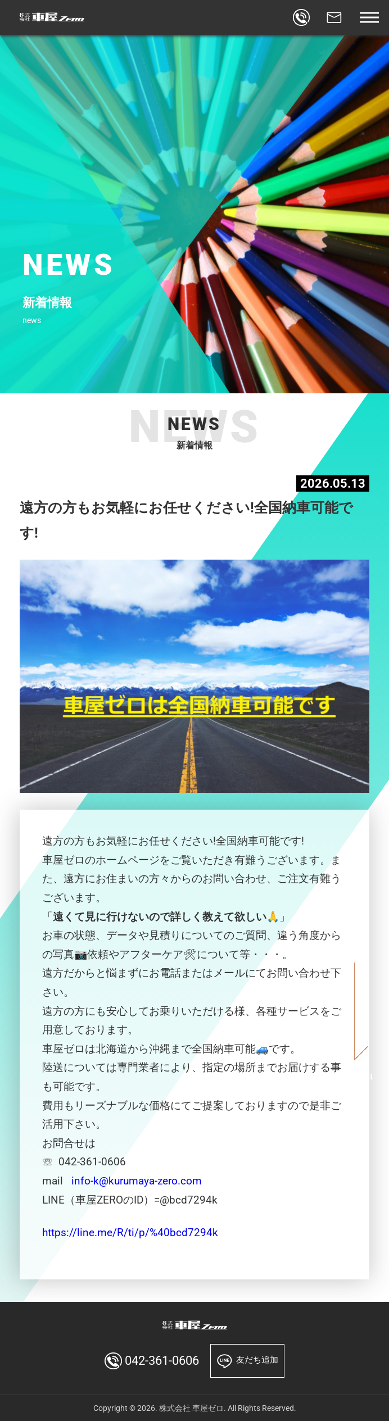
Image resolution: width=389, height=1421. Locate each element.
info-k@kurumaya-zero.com (136, 1181)
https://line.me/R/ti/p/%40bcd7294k (130, 1233)
